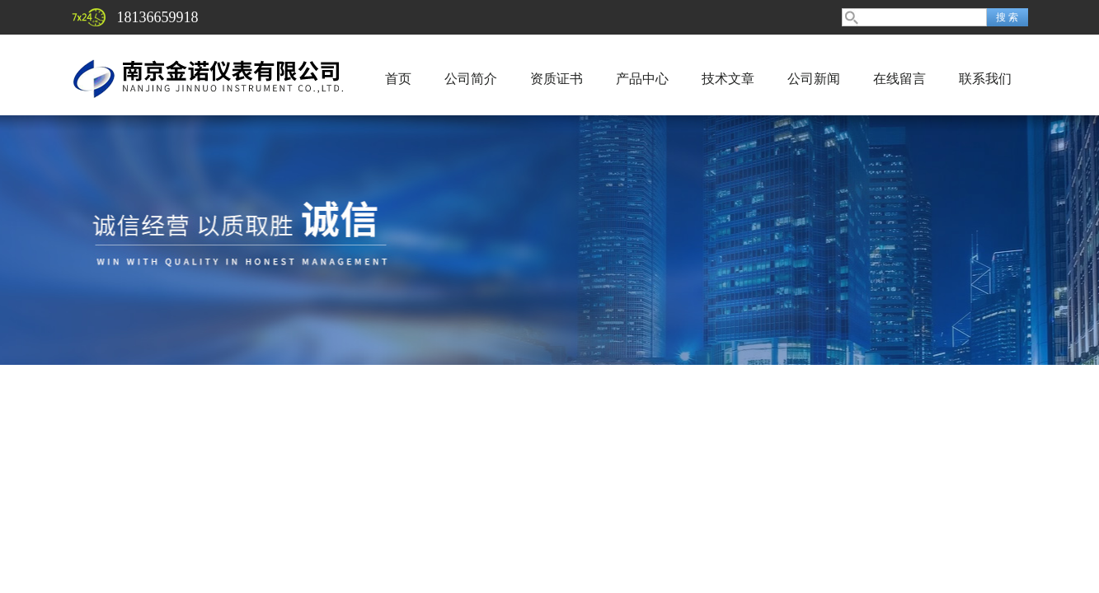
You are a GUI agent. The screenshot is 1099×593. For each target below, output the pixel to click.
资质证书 (556, 79)
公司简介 (470, 79)
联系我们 (985, 79)
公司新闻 (813, 79)
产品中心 (642, 79)
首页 (398, 79)
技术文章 (728, 79)
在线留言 (899, 79)
